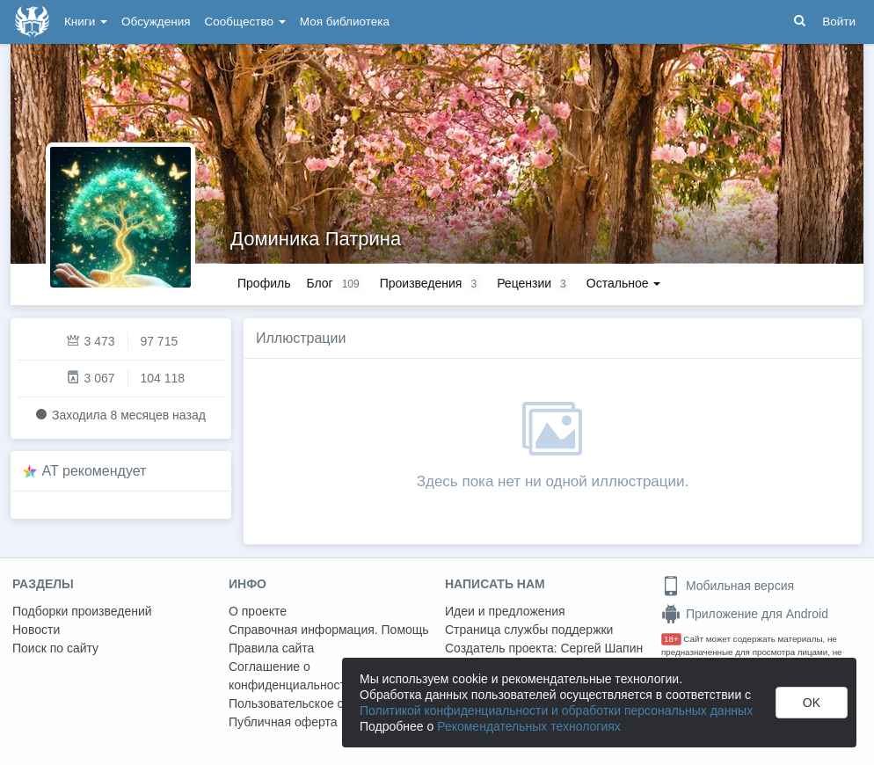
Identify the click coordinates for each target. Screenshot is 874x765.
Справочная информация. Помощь (329, 630)
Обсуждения (155, 21)
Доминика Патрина (315, 239)
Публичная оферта (283, 722)
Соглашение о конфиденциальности (291, 675)
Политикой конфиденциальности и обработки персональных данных (556, 710)
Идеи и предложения (505, 611)
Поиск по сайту (55, 648)
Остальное (623, 283)
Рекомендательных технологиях (529, 726)
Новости (36, 630)
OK (811, 703)
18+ (671, 639)
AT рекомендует (94, 470)
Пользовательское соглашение (317, 703)
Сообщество (245, 21)
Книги (85, 21)
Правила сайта (271, 648)
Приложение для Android (744, 613)
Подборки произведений (82, 611)
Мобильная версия (727, 585)
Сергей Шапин (601, 648)
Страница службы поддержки (529, 630)
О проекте (258, 611)
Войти (839, 21)
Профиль (263, 283)
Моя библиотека (345, 21)
